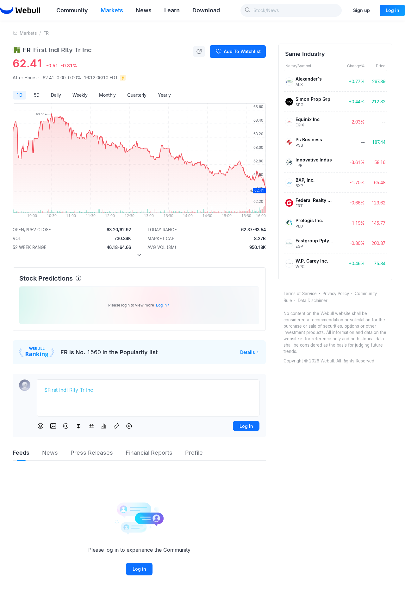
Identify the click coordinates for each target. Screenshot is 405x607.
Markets (28, 33)
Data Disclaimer (312, 300)
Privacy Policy (335, 293)
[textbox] (148, 390)
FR (46, 33)
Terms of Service (300, 293)
